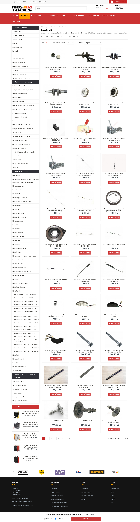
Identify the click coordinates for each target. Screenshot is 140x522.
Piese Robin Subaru (18, 287)
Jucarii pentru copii (18, 59)
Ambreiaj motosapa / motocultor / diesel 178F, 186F (84, 104)
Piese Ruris (15, 355)
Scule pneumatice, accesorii (21, 144)
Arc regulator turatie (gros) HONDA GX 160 (113, 245)
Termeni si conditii (57, 495)
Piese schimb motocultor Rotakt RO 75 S (25, 329)
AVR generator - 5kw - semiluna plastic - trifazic (55, 351)
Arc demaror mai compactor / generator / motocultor (114, 210)
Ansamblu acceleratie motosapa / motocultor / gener (114, 139)
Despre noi (54, 488)
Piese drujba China (18, 213)
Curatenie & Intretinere (19, 94)
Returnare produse (87, 495)
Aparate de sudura (18, 381)
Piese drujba (16, 209)
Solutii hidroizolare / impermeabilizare (24, 152)
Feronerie (15, 51)
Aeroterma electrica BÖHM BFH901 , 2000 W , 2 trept (30, 435)
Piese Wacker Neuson (19, 367)
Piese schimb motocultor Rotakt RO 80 (24, 333)
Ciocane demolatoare (19, 385)
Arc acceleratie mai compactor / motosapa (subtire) (84, 210)
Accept (86, 519)
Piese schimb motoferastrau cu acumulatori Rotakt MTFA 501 (26, 340)
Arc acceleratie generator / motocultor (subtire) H (85, 174)
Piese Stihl (15, 363)
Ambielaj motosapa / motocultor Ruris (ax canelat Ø (56, 104)
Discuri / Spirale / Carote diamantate (23, 105)
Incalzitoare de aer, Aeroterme (22, 121)
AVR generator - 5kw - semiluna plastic (113, 316)
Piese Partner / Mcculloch (20, 283)
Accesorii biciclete (18, 35)
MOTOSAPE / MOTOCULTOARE (22, 125)
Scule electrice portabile (20, 140)
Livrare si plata (55, 492)
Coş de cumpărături (30, 2)
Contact (16, 21)
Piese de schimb (78, 16)
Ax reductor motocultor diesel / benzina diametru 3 (85, 386)
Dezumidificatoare (18, 101)
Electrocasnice (17, 47)
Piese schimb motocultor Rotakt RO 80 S (25, 336)
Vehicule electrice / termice (21, 78)
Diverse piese (16, 175)
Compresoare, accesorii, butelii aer (23, 90)
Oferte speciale (115, 488)
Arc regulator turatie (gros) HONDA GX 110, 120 (84, 245)
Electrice (15, 43)
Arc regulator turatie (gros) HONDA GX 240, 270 (84, 280)
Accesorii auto (16, 31)
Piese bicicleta (16, 190)
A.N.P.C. (113, 499)
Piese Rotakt (16, 291)
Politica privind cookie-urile (59, 506)
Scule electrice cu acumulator (21, 136)
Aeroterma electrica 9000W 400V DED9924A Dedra (30, 424)
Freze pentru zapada (19, 113)
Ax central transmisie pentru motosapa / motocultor (85, 351)
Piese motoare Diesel (19, 260)
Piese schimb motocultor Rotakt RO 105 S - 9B (26, 319)
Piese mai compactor (19, 248)
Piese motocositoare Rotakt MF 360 (23, 298)
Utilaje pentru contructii (19, 401)
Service (113, 495)
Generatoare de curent (19, 117)
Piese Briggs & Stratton (19, 197)
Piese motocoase (17, 264)
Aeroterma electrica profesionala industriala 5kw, (30, 458)
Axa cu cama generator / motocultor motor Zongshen (114, 422)
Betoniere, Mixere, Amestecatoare (23, 86)
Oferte (24, 16)
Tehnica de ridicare (18, 156)
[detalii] (92, 515)
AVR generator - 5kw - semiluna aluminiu (84, 316)
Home (15, 16)
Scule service (16, 370)
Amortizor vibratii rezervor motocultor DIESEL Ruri (55, 139)
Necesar (49, 519)
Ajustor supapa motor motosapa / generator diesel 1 (56, 68)
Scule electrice (17, 393)
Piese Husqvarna (17, 232)
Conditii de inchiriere (57, 499)
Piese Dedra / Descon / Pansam (22, 201)
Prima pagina (44, 27)
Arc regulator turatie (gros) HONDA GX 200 (55, 280)
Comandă (42, 2)
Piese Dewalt (16, 205)
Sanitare (15, 70)
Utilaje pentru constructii (20, 163)
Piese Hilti (15, 225)
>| (69, 438)
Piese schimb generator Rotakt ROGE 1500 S (26, 301)
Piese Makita (16, 252)
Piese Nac (15, 279)
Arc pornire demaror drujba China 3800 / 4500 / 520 (56, 245)
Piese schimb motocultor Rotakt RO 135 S (25, 326)
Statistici (60, 519)
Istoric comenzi (86, 492)
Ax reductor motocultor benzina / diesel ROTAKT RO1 (56, 386)
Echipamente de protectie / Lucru (22, 109)
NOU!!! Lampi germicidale (20, 66)
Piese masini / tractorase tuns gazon (24, 256)
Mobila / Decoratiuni (18, 63)
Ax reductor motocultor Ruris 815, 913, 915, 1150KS (114, 386)
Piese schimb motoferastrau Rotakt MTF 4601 (26, 344)
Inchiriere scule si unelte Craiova (103, 16)
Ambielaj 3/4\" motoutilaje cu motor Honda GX (85, 68)
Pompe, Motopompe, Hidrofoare (22, 129)
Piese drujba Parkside (19, 217)
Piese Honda (16, 229)
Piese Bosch (16, 194)
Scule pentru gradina (19, 397)
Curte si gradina (17, 97)
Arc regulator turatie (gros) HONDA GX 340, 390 (113, 280)
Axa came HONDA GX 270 (55, 421)
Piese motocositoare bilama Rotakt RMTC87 (26, 294)
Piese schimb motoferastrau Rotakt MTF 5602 (26, 351)
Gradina (14, 55)
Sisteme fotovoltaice (19, 74)
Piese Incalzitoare (18, 236)
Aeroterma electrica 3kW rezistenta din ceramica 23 (30, 412)
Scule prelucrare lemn (19, 148)
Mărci (112, 492)
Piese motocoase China (19, 267)
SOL (112, 502)
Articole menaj (17, 39)
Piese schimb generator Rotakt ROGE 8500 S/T (25, 312)
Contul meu (18, 2)
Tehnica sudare (17, 160)
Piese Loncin (16, 244)
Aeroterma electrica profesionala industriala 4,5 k (30, 447)
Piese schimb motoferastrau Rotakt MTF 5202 (26, 348)
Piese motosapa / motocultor (21, 271)
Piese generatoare (18, 221)
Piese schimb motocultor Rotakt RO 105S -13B (26, 323)
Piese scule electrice (18, 359)
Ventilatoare (16, 167)
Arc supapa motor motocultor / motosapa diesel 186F (55, 316)
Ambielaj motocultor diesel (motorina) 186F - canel (113, 68)
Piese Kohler (16, 240)
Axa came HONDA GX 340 (84, 421)
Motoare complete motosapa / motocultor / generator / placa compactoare (25, 180)
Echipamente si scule (58, 16)
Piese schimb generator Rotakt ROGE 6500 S (26, 308)
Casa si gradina (38, 16)
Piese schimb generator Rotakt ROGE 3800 (25, 304)
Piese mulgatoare (18, 275)
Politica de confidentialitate (59, 502)
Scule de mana (17, 132)
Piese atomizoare (18, 186)
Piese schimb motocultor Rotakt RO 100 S (25, 316)
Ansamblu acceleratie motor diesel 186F (84, 139)
